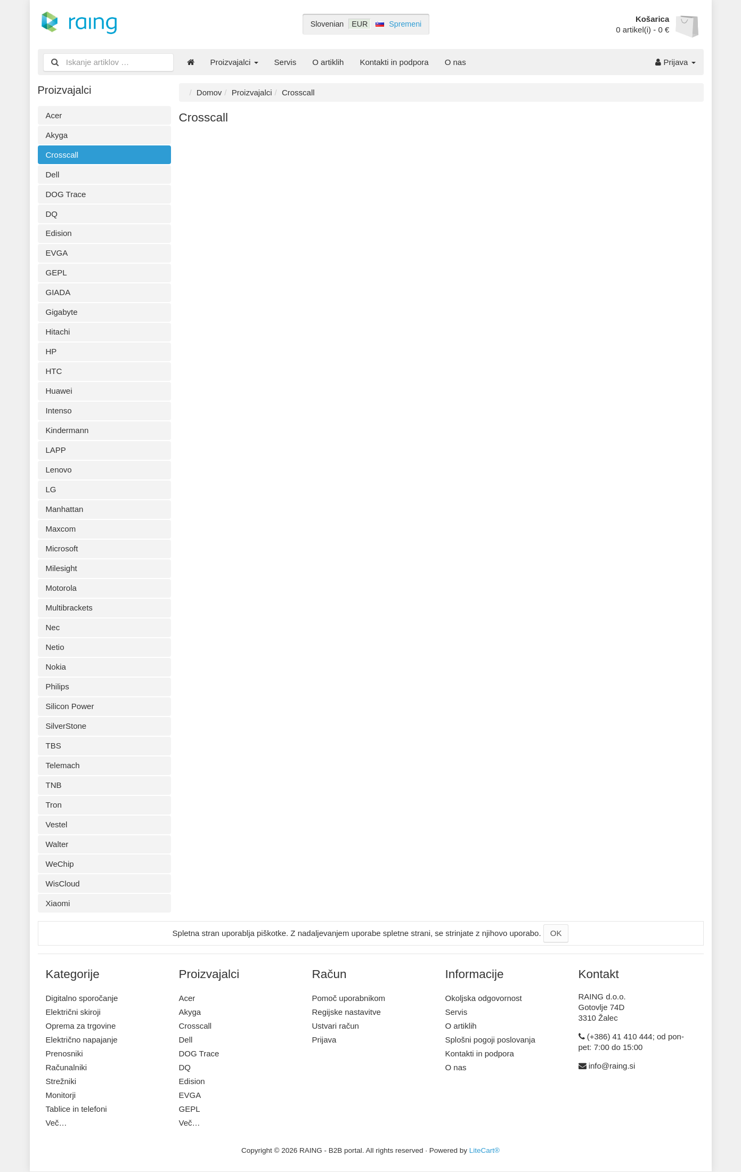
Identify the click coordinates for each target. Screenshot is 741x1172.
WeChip (60, 863)
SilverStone (66, 725)
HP (51, 351)
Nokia (56, 666)
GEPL (56, 272)
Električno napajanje (82, 1039)
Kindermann (67, 430)
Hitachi (58, 331)
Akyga (57, 135)
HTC (54, 371)
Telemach (63, 765)
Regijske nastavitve (346, 1011)
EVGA (57, 252)
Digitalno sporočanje (82, 998)
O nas (455, 62)
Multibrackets (69, 607)
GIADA (58, 292)
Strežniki (61, 1081)
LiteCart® (484, 1150)
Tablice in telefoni (76, 1108)
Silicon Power (70, 706)
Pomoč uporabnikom (349, 998)
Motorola (61, 587)
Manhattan (65, 509)
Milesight (61, 568)
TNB (54, 785)
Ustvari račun (335, 1025)
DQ (52, 213)
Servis (285, 62)
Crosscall (62, 154)
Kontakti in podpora (394, 62)
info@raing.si (612, 1065)
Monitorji (61, 1095)
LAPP (56, 449)
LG (51, 489)
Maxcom (61, 528)
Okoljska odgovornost (483, 998)
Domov (209, 92)
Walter (57, 844)
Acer (54, 115)
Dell (53, 174)
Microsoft (62, 548)
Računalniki (66, 1067)
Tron (54, 804)
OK (556, 933)
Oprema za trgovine (81, 1025)
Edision (59, 233)
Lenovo (59, 469)
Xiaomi (58, 903)
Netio (55, 647)
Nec (53, 627)
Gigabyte (62, 311)
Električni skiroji (73, 1011)
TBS (53, 745)
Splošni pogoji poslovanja (490, 1039)
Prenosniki (64, 1053)
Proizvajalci (234, 62)
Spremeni (405, 24)
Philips (57, 686)
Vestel (57, 824)
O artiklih (328, 62)
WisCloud (63, 883)
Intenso (59, 410)
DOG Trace (66, 194)
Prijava (675, 62)
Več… (56, 1122)
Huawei (59, 390)
